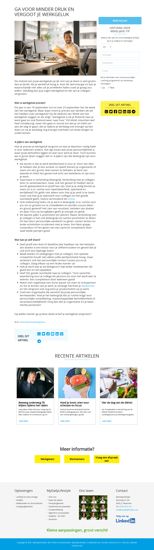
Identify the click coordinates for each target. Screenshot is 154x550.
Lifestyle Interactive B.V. (111, 542)
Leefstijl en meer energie (27, 497)
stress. (72, 199)
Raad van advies (56, 500)
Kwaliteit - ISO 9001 (57, 516)
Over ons (52, 497)
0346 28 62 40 (125, 506)
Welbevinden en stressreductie (29, 503)
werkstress (88, 285)
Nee (111, 87)
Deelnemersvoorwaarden (59, 506)
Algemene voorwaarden (59, 513)
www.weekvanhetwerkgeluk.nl (32, 322)
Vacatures (53, 519)
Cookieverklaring (56, 509)
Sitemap (125, 542)
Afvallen (19, 500)
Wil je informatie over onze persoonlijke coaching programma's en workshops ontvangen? (118, 80)
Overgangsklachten (24, 506)
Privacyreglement (56, 503)
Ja (103, 87)
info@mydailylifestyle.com (127, 510)
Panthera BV (77, 545)
